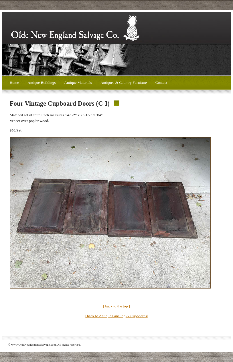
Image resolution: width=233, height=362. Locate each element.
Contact (161, 82)
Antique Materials (78, 82)
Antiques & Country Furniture (123, 82)
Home (14, 82)
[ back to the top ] (116, 306)
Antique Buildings (41, 82)
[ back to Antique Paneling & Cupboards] (116, 316)
